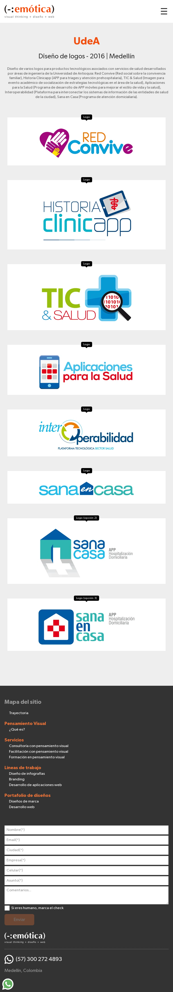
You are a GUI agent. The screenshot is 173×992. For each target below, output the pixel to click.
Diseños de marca (24, 801)
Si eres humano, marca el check (37, 908)
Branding (17, 779)
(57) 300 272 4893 (39, 959)
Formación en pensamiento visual (37, 757)
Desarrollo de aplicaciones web (35, 785)
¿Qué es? (17, 729)
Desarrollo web (21, 807)
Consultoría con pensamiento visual (38, 746)
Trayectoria (18, 713)
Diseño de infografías (27, 774)
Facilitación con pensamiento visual (38, 752)
